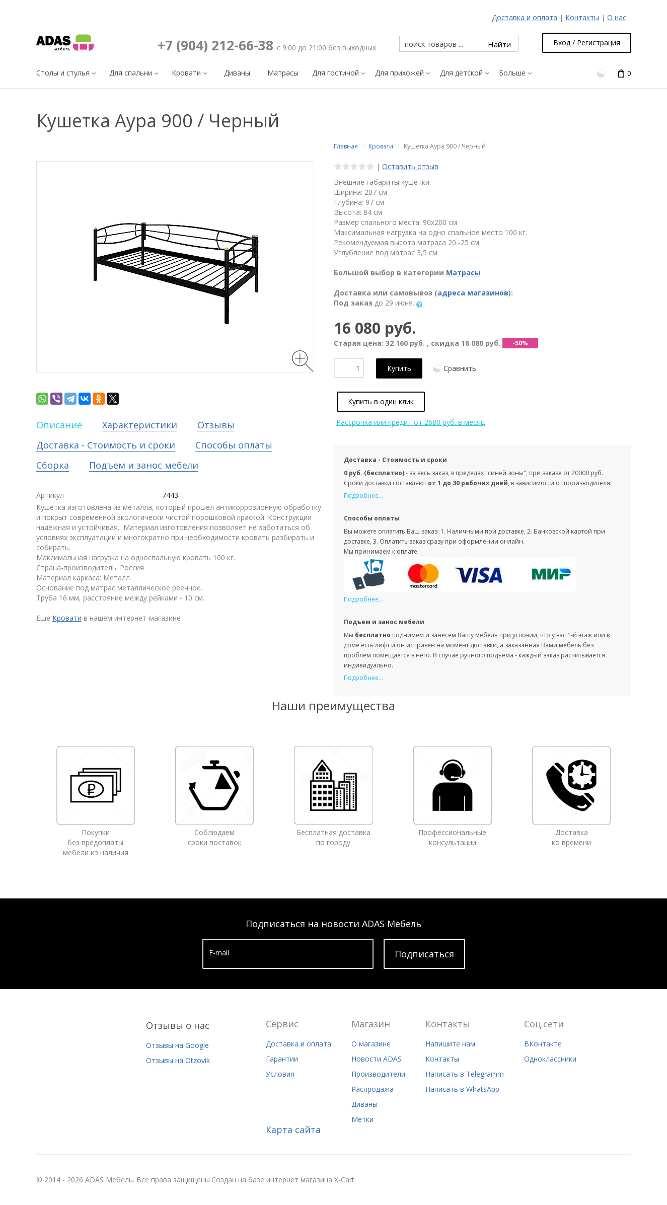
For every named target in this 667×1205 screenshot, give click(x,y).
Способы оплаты (233, 445)
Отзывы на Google (177, 1045)
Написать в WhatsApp (462, 1089)
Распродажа (372, 1089)
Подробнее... (363, 495)
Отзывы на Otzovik (178, 1060)
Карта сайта (293, 1129)
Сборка (52, 465)
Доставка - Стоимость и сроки (105, 445)
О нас (616, 17)
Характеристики (139, 425)
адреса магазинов (472, 292)
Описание (59, 425)
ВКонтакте (543, 1043)
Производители (378, 1074)
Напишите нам (450, 1043)
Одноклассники (550, 1059)
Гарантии (282, 1059)
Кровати (67, 618)
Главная (346, 146)
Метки (362, 1119)
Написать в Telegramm (464, 1074)
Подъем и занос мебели (143, 465)
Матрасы (463, 272)
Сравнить (459, 368)
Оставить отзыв (410, 166)
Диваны (364, 1104)
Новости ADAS (376, 1059)
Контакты (582, 17)
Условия (280, 1074)
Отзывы (216, 425)
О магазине (371, 1043)
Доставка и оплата (524, 17)
